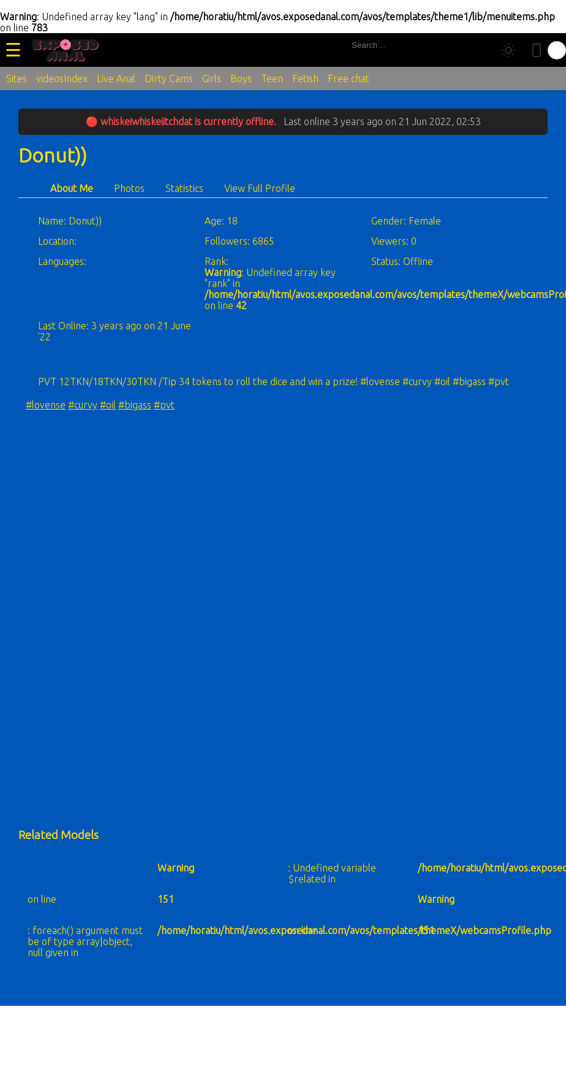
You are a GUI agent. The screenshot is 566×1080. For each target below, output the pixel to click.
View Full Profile (259, 188)
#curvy (82, 404)
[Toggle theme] (508, 50)
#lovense (46, 404)
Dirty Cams (169, 78)
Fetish (305, 78)
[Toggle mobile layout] (537, 50)
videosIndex (62, 78)
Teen (272, 78)
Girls (211, 78)
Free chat (348, 78)
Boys (241, 78)
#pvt (164, 404)
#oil (108, 404)
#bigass (134, 404)
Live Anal (116, 78)
